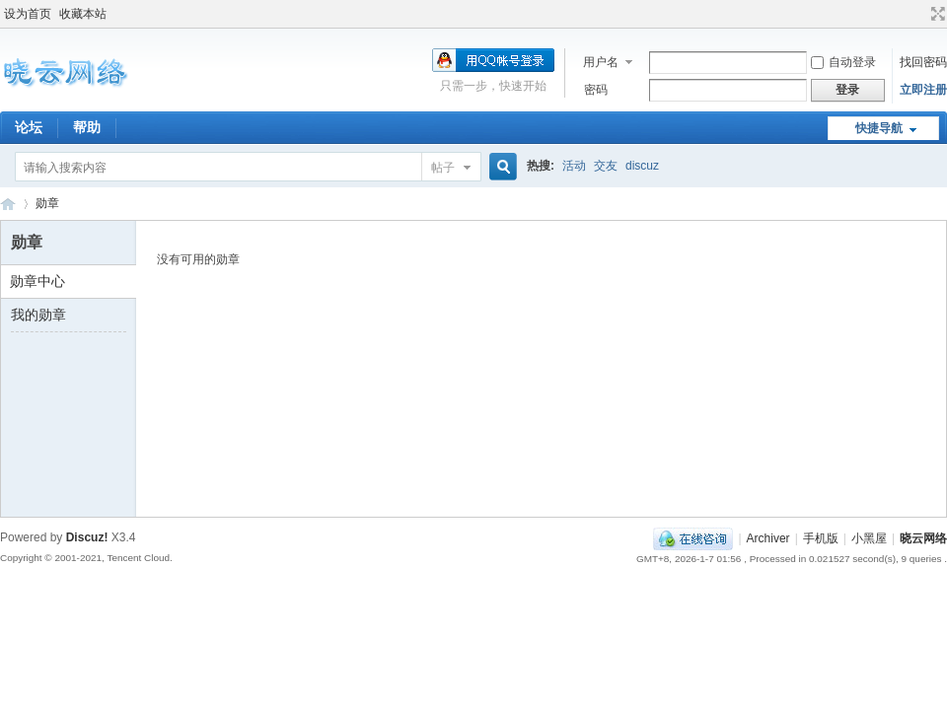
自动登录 (843, 62)
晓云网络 (8, 203)
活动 (574, 166)
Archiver (768, 538)
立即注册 (923, 90)
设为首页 (27, 14)
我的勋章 (38, 314)
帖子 (443, 168)
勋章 (47, 203)
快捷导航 (879, 128)
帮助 (87, 127)
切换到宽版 (935, 14)
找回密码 (923, 62)
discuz (642, 166)
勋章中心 (37, 281)
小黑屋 (869, 538)
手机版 (820, 538)
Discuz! (87, 537)
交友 (606, 166)
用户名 (601, 62)
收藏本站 (83, 14)
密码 (596, 90)
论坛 (28, 127)
